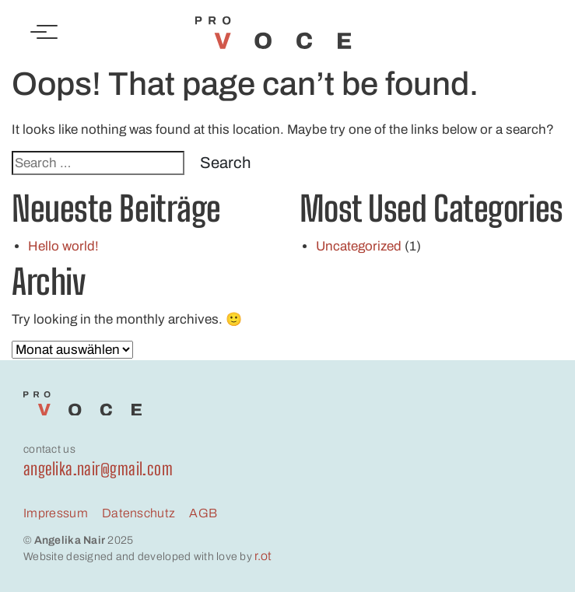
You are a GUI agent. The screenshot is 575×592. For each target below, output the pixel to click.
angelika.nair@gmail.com (98, 468)
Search (225, 162)
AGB (203, 513)
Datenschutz (139, 513)
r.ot (263, 555)
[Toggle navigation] (44, 32)
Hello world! (63, 246)
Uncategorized (358, 246)
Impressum (55, 513)
